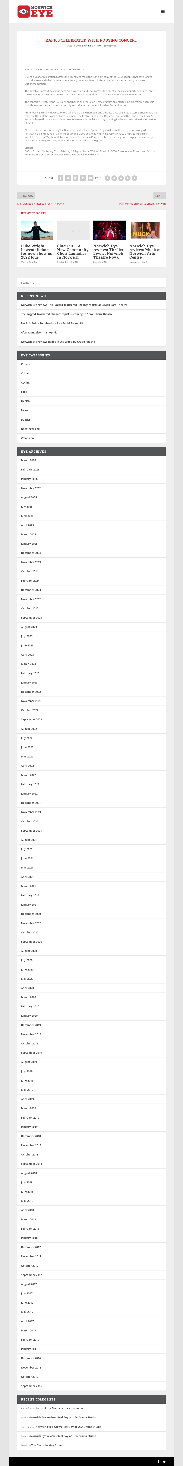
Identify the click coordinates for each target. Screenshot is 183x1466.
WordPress (78, 1461)
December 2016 (31, 1358)
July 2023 (27, 636)
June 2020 (27, 969)
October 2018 (29, 1154)
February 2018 (30, 1228)
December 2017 (31, 1247)
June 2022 (27, 747)
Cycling (25, 382)
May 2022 (27, 756)
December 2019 (31, 1025)
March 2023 (28, 664)
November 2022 (31, 701)
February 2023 (30, 673)
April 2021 (27, 877)
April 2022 (27, 765)
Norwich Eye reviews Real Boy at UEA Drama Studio (63, 1417)
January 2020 (29, 1015)
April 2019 (27, 1099)
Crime (25, 373)
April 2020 (27, 988)
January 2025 (29, 543)
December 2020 (31, 914)
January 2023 (29, 682)
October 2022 (29, 710)
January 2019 (29, 1127)
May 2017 (27, 1312)
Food (24, 392)
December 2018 (31, 1136)
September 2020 (31, 941)
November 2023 (31, 599)
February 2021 (30, 895)
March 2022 (28, 775)
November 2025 (31, 488)
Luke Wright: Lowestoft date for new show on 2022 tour (37, 251)
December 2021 (31, 803)
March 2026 (28, 460)
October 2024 (29, 571)
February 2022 (30, 784)
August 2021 (29, 840)
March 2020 (28, 997)
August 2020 (29, 951)
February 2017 (30, 1339)
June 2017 (27, 1302)
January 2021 (29, 904)
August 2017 (29, 1284)
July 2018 (27, 1182)
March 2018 (28, 1219)
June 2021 (27, 858)
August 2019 (29, 1062)
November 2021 (31, 812)
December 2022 (31, 691)
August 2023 (29, 627)
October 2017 (29, 1265)
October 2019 (29, 1043)
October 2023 (29, 608)
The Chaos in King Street (47, 1445)
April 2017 (27, 1321)
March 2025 (28, 534)
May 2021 (27, 867)
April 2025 (27, 525)
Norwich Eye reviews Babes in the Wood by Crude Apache (58, 341)
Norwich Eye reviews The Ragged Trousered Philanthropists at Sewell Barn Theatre (74, 305)
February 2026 (30, 469)
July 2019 (27, 1071)
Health (25, 401)
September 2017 (31, 1275)
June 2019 (27, 1080)
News (24, 410)
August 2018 (29, 1173)
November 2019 (31, 1034)
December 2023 (31, 590)
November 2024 (31, 562)
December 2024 (31, 553)
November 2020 (31, 923)
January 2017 (29, 1349)
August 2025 (29, 497)
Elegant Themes (43, 1461)
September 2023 (31, 617)
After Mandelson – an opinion (40, 332)
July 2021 (27, 849)
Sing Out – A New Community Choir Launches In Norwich (73, 251)
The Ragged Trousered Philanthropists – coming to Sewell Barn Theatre (67, 314)
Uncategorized (30, 429)
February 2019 (30, 1117)
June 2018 (27, 1191)
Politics (25, 419)
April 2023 (27, 654)
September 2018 (31, 1163)
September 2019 (31, 1052)
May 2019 (27, 1090)
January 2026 (29, 479)
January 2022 (29, 793)
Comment (27, 364)
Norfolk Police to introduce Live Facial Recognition (53, 323)
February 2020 (30, 1006)
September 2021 (31, 830)
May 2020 (27, 978)
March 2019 (28, 1108)
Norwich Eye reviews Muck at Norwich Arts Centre (145, 251)
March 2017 (28, 1330)
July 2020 (27, 960)
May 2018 (27, 1201)
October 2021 (29, 821)
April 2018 (27, 1210)
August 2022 (29, 729)
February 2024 (30, 580)
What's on (89, 45)
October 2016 (29, 1376)
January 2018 (29, 1238)
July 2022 (27, 738)
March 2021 (28, 886)
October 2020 (29, 932)
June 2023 (27, 645)
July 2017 (27, 1293)
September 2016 (31, 1386)
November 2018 (31, 1145)
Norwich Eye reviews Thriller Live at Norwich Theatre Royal (108, 251)
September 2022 (31, 719)
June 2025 (27, 516)
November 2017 (31, 1256)
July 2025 (27, 506)
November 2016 (31, 1367)
